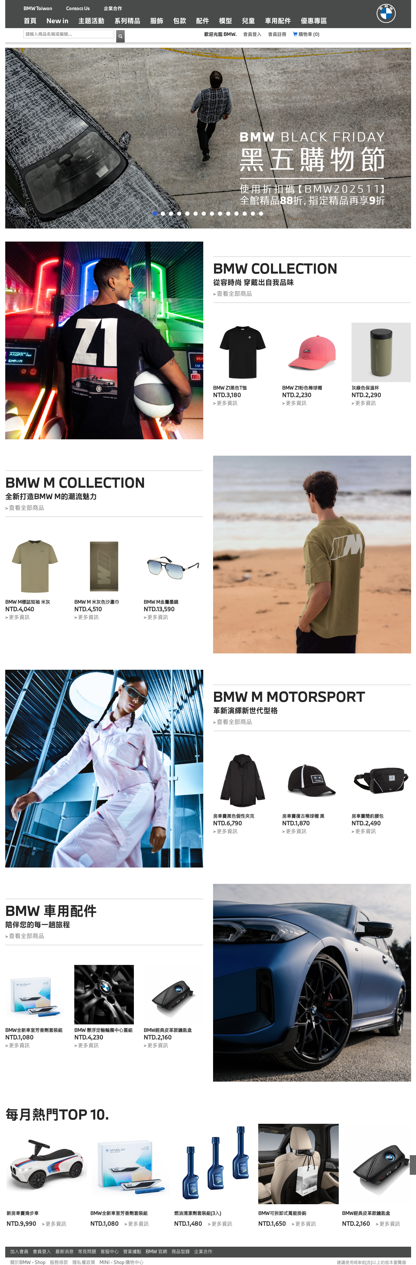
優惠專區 (314, 20)
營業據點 (132, 1251)
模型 (225, 20)
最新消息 (64, 1251)
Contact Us (78, 8)
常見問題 (87, 1251)
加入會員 (19, 1251)
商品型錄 (181, 1251)
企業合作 (113, 8)
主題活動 (91, 20)
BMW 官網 (156, 1251)
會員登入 (252, 34)
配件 (202, 20)
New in (57, 20)
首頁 (33, 20)
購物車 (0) (306, 34)
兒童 (248, 20)
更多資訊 (227, 402)
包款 (179, 20)
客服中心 (109, 1251)
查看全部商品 (234, 293)
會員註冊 (277, 34)
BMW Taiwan (38, 8)
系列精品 (127, 20)
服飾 (156, 20)
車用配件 (278, 20)
